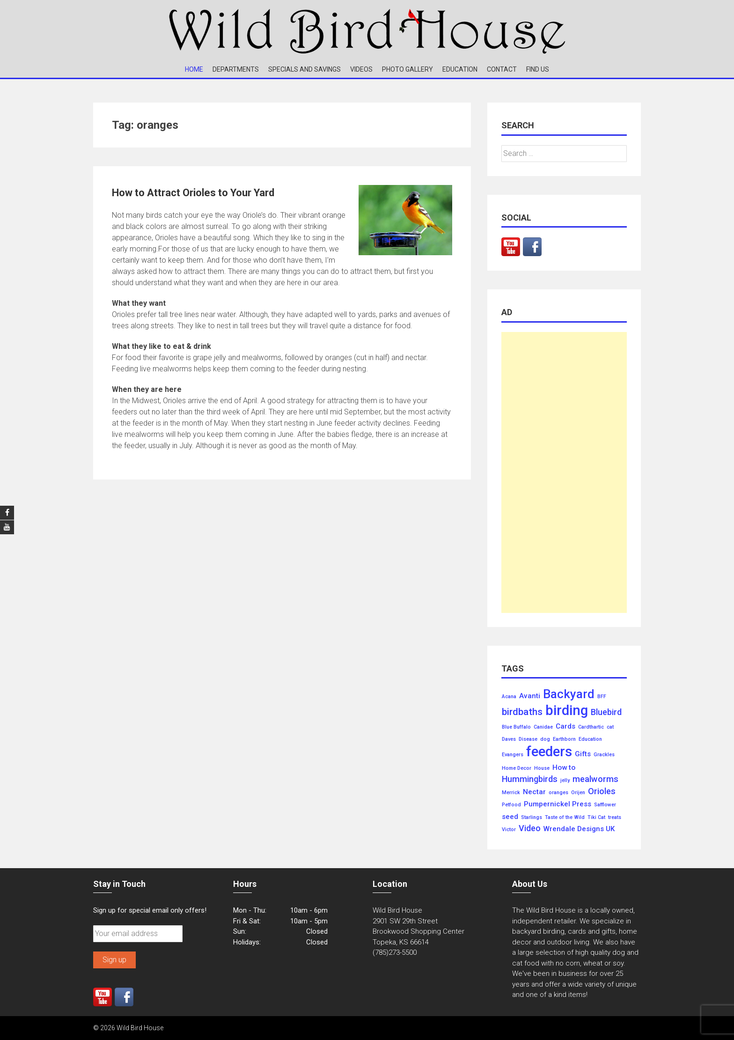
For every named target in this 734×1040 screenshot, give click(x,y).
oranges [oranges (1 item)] (558, 793)
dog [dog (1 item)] (545, 739)
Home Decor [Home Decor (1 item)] (516, 768)
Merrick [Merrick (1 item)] (511, 793)
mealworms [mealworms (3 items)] (595, 779)
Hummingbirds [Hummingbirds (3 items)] (530, 779)
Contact (502, 69)
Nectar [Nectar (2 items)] (534, 792)
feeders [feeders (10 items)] (549, 752)
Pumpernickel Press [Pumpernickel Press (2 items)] (557, 804)
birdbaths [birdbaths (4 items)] (522, 712)
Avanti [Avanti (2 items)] (529, 696)
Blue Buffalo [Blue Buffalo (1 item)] (516, 727)
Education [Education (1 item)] (590, 739)
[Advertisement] (564, 472)
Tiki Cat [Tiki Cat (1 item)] (596, 817)
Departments (236, 69)
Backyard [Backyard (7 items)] (569, 694)
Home (194, 69)
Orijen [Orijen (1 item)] (578, 793)
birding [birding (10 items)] (566, 710)
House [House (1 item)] (542, 768)
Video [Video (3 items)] (530, 828)
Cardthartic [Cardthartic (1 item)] (591, 727)
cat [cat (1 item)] (610, 727)
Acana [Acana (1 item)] (509, 697)
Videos (361, 69)
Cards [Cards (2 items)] (565, 726)
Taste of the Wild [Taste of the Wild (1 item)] (565, 817)
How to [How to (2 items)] (563, 768)
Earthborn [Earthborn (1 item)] (564, 739)
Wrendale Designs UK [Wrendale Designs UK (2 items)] (579, 829)
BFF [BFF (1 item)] (601, 697)
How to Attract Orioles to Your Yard (193, 193)
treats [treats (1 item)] (614, 817)
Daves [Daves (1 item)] (509, 739)
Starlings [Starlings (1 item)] (531, 817)
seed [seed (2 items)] (510, 817)
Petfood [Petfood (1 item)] (511, 805)
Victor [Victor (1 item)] (509, 830)
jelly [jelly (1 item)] (565, 780)
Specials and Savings (304, 69)
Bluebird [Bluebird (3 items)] (606, 712)
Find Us (537, 69)
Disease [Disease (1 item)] (528, 739)
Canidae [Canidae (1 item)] (543, 727)
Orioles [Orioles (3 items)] (602, 791)
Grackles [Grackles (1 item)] (604, 755)
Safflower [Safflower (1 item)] (605, 805)
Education (459, 69)
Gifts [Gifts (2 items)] (583, 754)
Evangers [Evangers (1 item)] (512, 755)
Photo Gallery (407, 69)
